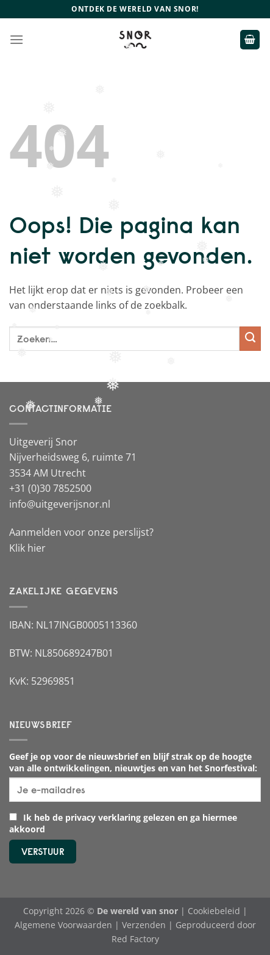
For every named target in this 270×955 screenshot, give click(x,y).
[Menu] (16, 39)
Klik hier (27, 548)
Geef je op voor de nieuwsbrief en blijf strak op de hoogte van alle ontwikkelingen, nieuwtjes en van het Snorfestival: (133, 762)
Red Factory (135, 939)
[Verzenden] (250, 338)
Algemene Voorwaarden (63, 925)
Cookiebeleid (214, 911)
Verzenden (144, 925)
